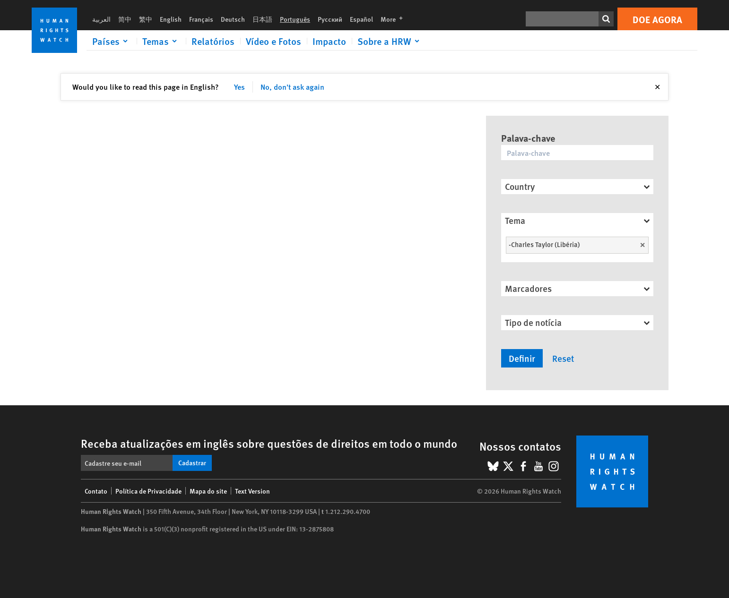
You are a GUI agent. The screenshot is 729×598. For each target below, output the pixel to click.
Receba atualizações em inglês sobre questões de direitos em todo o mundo (269, 443)
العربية (101, 19)
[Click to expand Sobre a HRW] (390, 41)
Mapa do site (208, 490)
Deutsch (233, 19)
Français (201, 19)
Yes (239, 86)
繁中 (145, 19)
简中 (124, 19)
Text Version (252, 490)
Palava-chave (528, 138)
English (171, 19)
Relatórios (212, 41)
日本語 (262, 19)
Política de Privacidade (148, 490)
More (394, 19)
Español (361, 19)
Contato (96, 490)
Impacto (329, 41)
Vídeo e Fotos (273, 41)
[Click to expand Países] (111, 41)
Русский (330, 19)
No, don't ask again (292, 86)
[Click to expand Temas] (161, 41)
